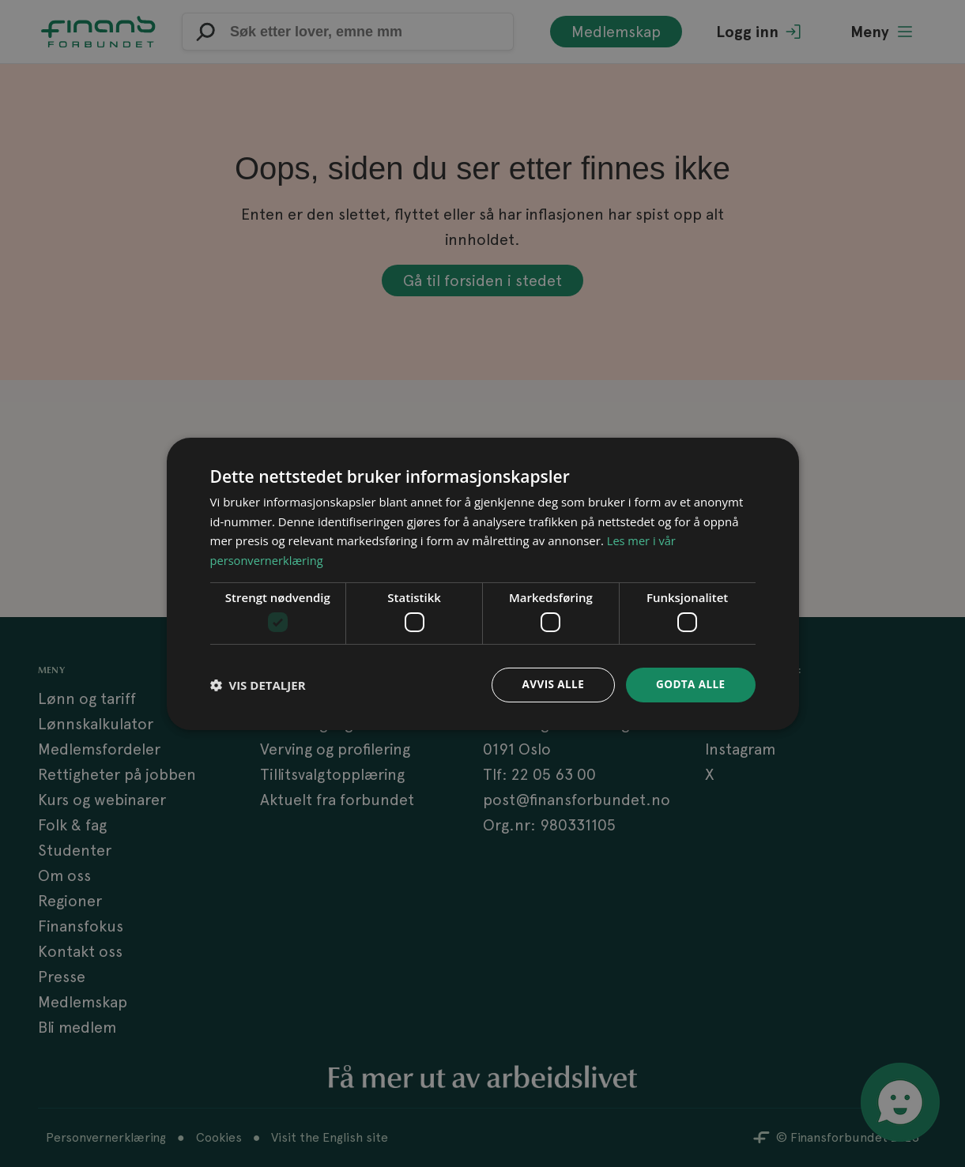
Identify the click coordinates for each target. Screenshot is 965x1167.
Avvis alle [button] (550, 684)
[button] (258, 685)
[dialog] (483, 584)
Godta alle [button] (689, 684)
